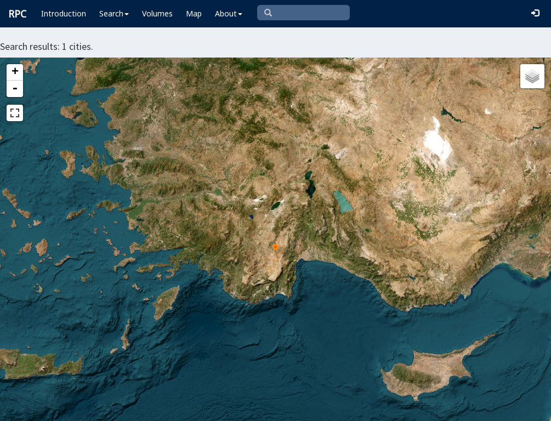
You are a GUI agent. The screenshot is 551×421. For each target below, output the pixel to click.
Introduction (63, 13)
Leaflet (156, 408)
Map (194, 13)
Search (114, 13)
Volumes (157, 13)
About (228, 13)
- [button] (15, 89)
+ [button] (15, 72)
